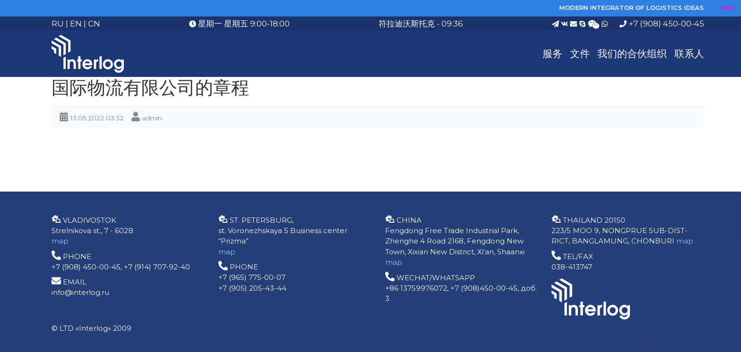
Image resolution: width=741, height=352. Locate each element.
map (60, 240)
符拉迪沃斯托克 (407, 23)
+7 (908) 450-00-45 (662, 23)
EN (76, 23)
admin (152, 118)
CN (94, 23)
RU (58, 23)
